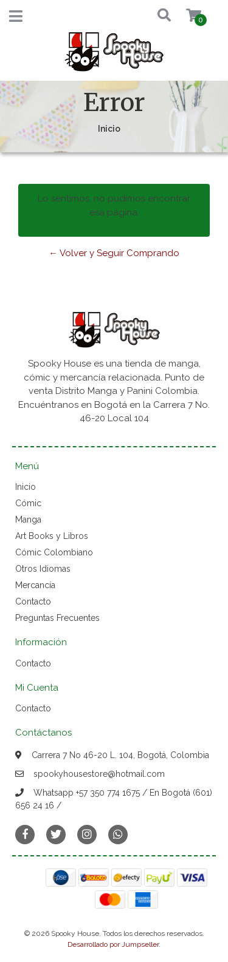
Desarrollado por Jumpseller (113, 944)
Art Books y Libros (51, 536)
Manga (28, 519)
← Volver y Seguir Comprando (114, 253)
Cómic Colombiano (54, 552)
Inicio (25, 487)
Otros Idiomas (43, 569)
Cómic (28, 503)
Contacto (33, 601)
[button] (152, 16)
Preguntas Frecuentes (57, 618)
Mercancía (35, 585)
